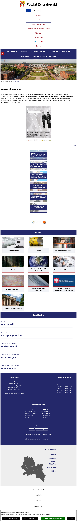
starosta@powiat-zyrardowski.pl (38, 428)
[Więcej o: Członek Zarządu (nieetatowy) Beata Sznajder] (37, 356)
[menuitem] (8, 51)
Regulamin (39, 495)
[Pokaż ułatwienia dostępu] (36, 46)
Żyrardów (53, 454)
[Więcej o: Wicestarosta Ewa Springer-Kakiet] (37, 334)
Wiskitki (53, 471)
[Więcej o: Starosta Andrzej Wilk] (37, 323)
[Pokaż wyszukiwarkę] (40, 46)
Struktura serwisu (38, 489)
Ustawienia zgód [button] (38, 506)
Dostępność (38, 500)
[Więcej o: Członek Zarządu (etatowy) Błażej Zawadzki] (37, 345)
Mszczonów (52, 458)
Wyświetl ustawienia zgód (30, 518)
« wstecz (74, 145)
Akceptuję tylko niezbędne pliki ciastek (52, 518)
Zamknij (71, 518)
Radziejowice (51, 467)
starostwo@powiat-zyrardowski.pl (38, 429)
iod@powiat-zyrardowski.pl (44, 439)
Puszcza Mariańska (52, 463)
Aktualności (8, 82)
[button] (38, 141)
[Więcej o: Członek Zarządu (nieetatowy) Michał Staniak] (37, 367)
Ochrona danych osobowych (11, 518)
